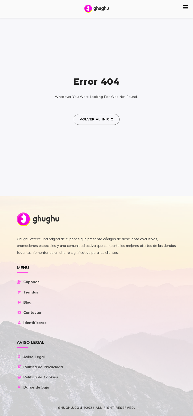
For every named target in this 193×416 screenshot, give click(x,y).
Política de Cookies (37, 377)
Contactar (29, 312)
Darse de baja (33, 387)
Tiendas (27, 292)
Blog (24, 302)
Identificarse (32, 322)
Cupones (28, 281)
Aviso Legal (31, 356)
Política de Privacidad (40, 367)
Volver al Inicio (97, 119)
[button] (185, 7)
